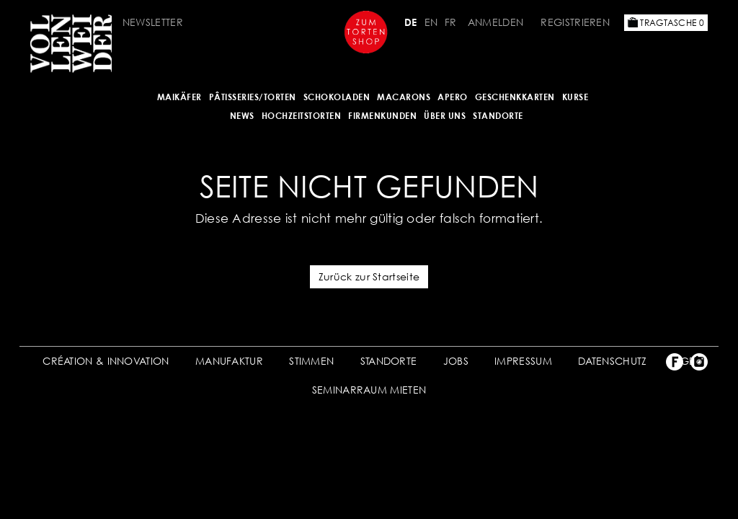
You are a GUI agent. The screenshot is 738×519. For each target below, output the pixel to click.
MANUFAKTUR (229, 361)
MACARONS (403, 97)
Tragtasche (666, 22)
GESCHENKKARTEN (515, 97)
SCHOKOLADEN (336, 97)
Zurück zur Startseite (369, 276)
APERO (452, 97)
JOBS (455, 361)
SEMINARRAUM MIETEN (369, 389)
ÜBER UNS (445, 115)
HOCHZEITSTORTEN (302, 115)
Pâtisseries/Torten (252, 97)
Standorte (498, 115)
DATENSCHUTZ (612, 361)
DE (410, 22)
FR (451, 22)
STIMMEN (311, 361)
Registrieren (575, 22)
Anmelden (495, 22)
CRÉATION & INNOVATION (106, 361)
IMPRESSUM (523, 361)
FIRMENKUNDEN (382, 115)
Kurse (575, 97)
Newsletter (153, 22)
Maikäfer (179, 97)
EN (431, 22)
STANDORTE (388, 361)
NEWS (242, 115)
